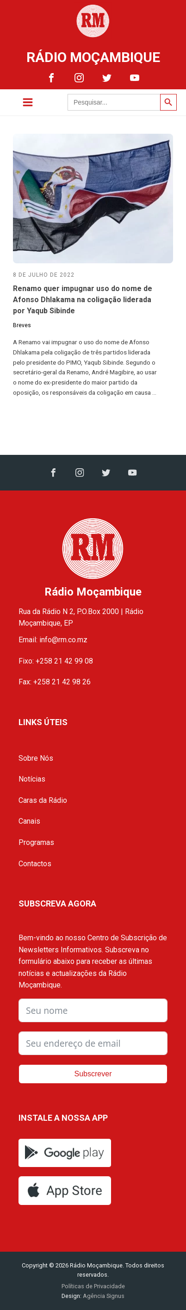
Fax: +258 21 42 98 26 (55, 681)
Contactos (35, 863)
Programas (36, 842)
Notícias (32, 779)
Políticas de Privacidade (93, 1286)
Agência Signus (102, 1295)
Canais (29, 821)
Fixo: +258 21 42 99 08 (56, 661)
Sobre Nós (36, 758)
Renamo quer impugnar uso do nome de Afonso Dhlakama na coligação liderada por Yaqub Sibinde (82, 299)
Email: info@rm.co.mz (53, 639)
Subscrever (93, 1074)
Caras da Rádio (43, 800)
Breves (22, 325)
